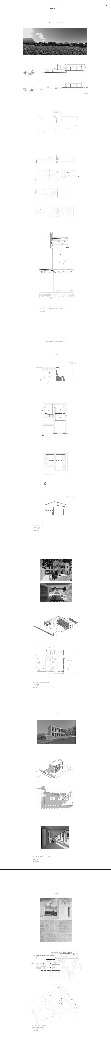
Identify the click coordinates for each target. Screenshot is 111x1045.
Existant (86, 93)
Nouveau (85, 75)
